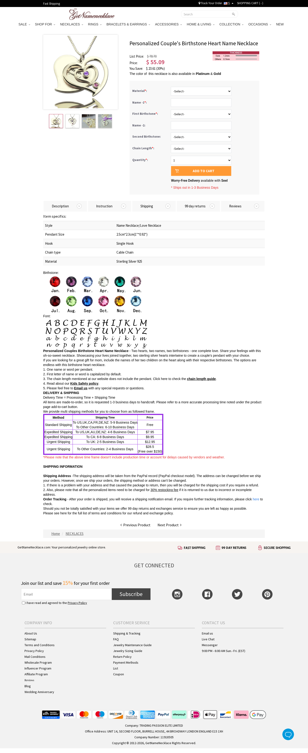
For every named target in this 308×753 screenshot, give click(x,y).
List (115, 668)
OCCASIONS (259, 24)
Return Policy (122, 657)
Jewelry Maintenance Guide (132, 645)
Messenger (210, 645)
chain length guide (201, 379)
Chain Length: (143, 148)
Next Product (170, 525)
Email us (81, 388)
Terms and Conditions (39, 645)
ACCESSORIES (168, 24)
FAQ (116, 639)
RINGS (95, 24)
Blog (27, 686)
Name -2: (139, 125)
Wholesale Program (38, 662)
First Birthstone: (145, 114)
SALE (24, 24)
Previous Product (135, 525)
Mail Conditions (35, 657)
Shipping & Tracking (126, 633)
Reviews (29, 680)
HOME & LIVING (200, 24)
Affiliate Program (36, 674)
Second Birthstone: (146, 137)
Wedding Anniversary (39, 692)
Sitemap (30, 639)
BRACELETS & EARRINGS (128, 24)
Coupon (118, 674)
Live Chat (208, 639)
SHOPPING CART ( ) (250, 3)
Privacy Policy (77, 603)
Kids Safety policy (84, 383)
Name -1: (139, 103)
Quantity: (140, 160)
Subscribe (131, 594)
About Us (30, 633)
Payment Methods (125, 662)
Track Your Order (210, 3)
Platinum (203, 74)
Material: (140, 91)
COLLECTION (231, 24)
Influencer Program (37, 668)
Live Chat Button (288, 734)
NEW (280, 24)
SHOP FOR (45, 24)
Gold (217, 74)
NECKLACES (71, 24)
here (63, 513)
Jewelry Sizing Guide (127, 651)
